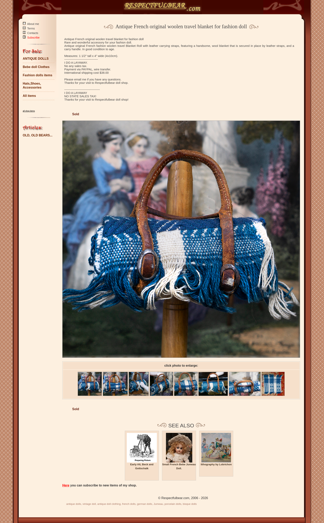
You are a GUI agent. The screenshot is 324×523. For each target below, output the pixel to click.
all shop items (29, 111)
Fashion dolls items (37, 75)
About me (33, 23)
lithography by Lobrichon (216, 464)
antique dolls (73, 503)
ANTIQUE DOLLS (36, 58)
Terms (31, 28)
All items (29, 95)
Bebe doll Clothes (36, 67)
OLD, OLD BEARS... (37, 135)
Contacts (32, 33)
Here (65, 485)
